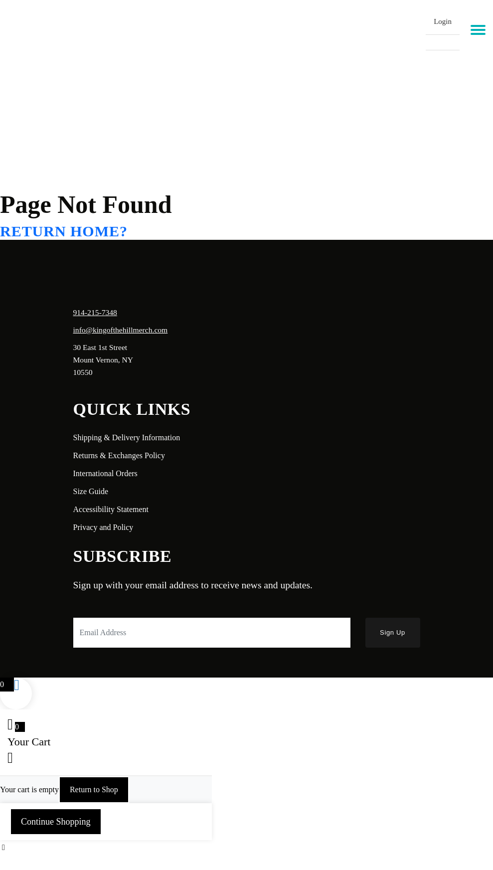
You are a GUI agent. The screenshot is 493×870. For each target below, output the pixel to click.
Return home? (64, 231)
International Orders (105, 473)
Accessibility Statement (111, 509)
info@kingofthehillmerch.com (120, 330)
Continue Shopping (56, 822)
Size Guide (91, 491)
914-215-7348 (95, 312)
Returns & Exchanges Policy (119, 455)
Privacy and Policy (103, 527)
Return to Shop (94, 789)
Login (443, 21)
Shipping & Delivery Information (126, 437)
